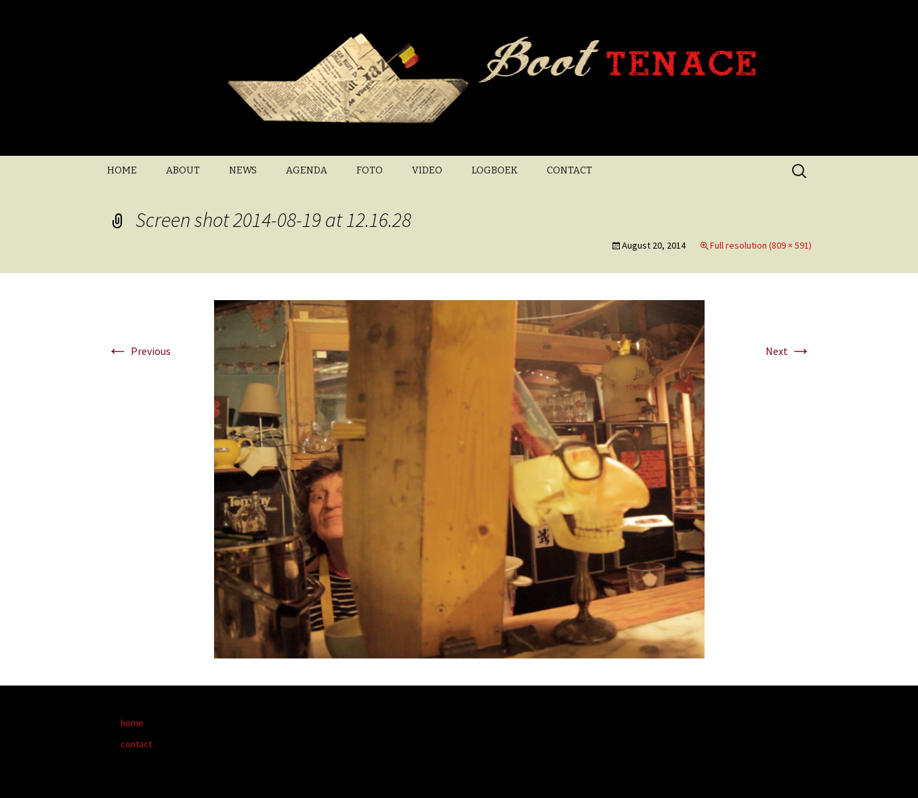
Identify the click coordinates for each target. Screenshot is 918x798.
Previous (139, 351)
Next (789, 351)
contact (136, 744)
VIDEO (427, 170)
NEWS (243, 170)
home (132, 723)
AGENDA (306, 170)
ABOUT (183, 170)
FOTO (369, 170)
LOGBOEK (495, 170)
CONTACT (569, 170)
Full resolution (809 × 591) (761, 245)
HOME (122, 170)
